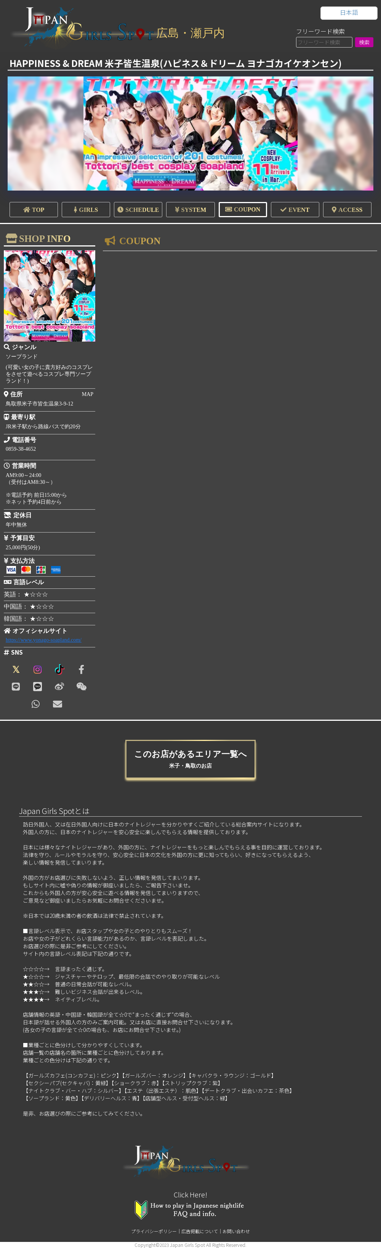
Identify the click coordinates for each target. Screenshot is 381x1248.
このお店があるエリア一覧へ (190, 759)
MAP (87, 394)
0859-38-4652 (21, 449)
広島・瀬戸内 (190, 33)
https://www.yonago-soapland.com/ (44, 640)
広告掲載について (199, 1231)
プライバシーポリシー (154, 1231)
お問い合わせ (236, 1231)
